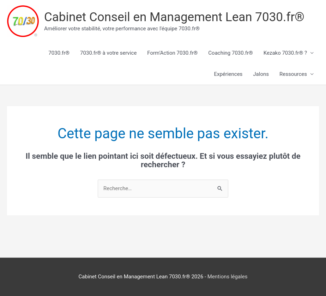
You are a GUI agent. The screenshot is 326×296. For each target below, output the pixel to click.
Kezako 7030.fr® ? (285, 53)
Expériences (228, 74)
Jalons (261, 74)
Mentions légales (227, 276)
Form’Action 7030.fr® (172, 53)
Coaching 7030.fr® (230, 53)
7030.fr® (59, 53)
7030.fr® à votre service (108, 53)
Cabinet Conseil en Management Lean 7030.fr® (174, 17)
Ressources (293, 74)
